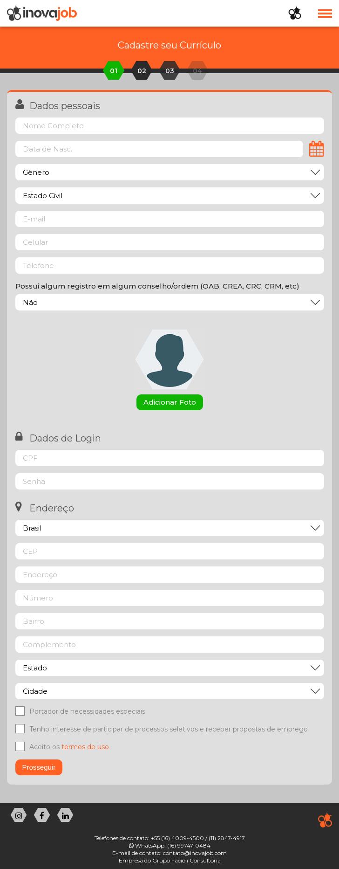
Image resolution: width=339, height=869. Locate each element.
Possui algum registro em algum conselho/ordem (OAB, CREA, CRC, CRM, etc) (157, 286)
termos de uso (85, 747)
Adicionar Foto (169, 402)
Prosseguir (39, 767)
